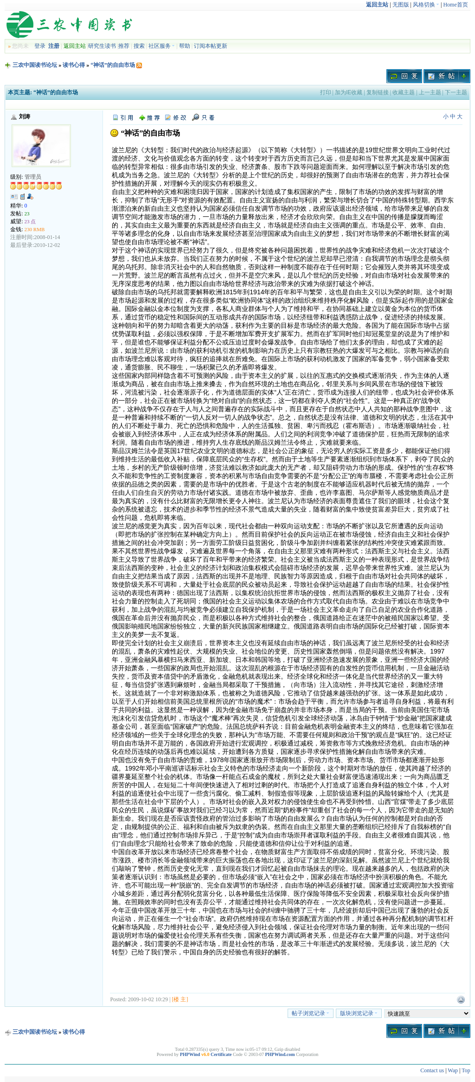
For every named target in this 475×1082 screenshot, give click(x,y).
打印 (325, 92)
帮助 (184, 46)
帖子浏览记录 (310, 1013)
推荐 (123, 46)
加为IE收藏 (348, 92)
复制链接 (377, 92)
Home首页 (455, 4)
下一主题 (456, 92)
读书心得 (74, 65)
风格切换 (426, 4)
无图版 (400, 4)
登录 (39, 46)
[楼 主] (180, 999)
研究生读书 (102, 46)
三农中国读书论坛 (35, 65)
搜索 (139, 46)
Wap (453, 1070)
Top (466, 1070)
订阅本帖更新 (210, 46)
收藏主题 (403, 92)
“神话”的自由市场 (112, 65)
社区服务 (161, 46)
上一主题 (430, 92)
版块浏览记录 (359, 1013)
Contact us (432, 1070)
